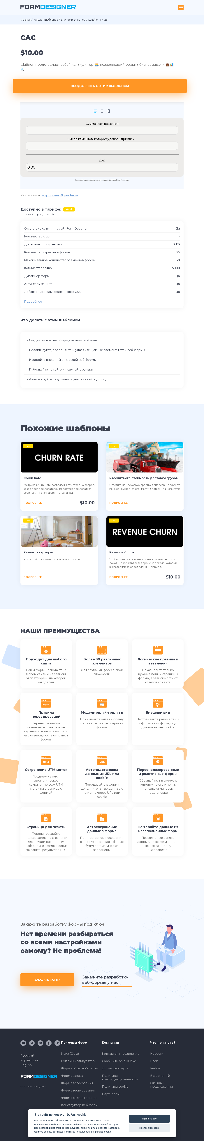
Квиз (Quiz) (70, 1053)
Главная (25, 19)
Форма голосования (77, 1083)
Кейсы (155, 1068)
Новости (157, 1053)
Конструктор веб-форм (79, 1105)
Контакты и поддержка (120, 1053)
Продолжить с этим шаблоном (102, 86)
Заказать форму (47, 979)
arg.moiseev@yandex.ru (60, 195)
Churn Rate (32, 478)
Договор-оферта (115, 1068)
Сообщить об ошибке (119, 1061)
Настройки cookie (149, 1127)
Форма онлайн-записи (79, 1098)
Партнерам (111, 1094)
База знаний (160, 1075)
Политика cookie (115, 1086)
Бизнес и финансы (73, 19)
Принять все (149, 1118)
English (26, 1065)
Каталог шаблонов (45, 19)
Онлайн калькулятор (78, 1061)
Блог (154, 1061)
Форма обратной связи (79, 1068)
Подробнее (33, 301)
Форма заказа (72, 1075)
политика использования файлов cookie (88, 1131)
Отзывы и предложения (161, 1084)
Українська (29, 1060)
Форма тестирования (78, 1090)
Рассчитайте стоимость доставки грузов (143, 478)
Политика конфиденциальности (120, 1077)
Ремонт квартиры (38, 552)
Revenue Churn (121, 552)
